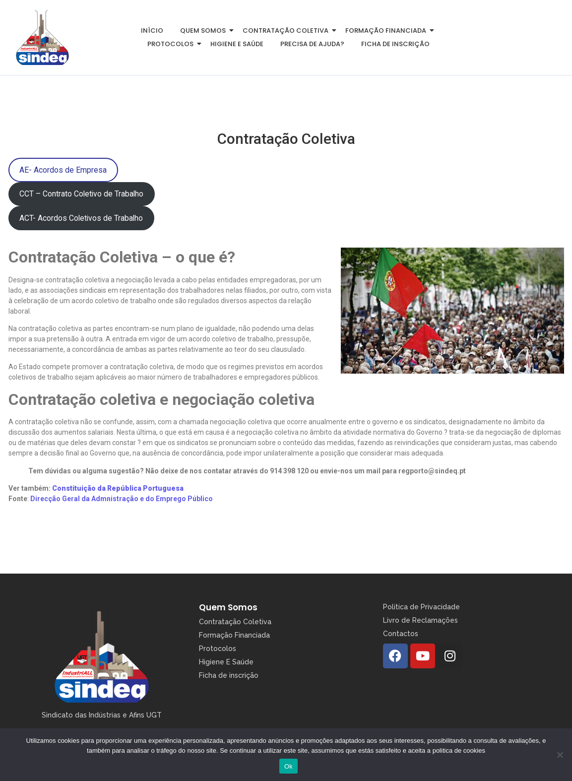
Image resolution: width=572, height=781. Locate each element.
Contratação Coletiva (287, 30)
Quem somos (204, 30)
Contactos (400, 634)
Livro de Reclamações (420, 620)
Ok (288, 766)
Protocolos (172, 44)
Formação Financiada (387, 30)
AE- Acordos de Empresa (63, 170)
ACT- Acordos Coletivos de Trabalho (81, 218)
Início (152, 30)
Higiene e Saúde (236, 44)
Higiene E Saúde (226, 662)
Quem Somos (228, 607)
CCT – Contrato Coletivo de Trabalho (81, 193)
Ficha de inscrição (395, 44)
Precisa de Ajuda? (312, 44)
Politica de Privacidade (421, 607)
